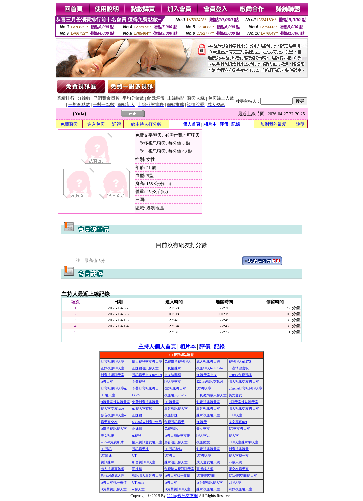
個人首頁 (191, 124)
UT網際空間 (205, 475)
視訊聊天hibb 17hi (209, 368)
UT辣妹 (106, 455)
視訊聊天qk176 (240, 361)
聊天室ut (202, 435)
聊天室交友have (112, 408)
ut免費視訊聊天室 (209, 482)
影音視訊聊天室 (112, 361)
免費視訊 (138, 381)
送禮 (116, 124)
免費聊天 (69, 124)
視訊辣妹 (171, 415)
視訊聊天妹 (140, 449)
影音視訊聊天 (239, 449)
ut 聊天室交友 (206, 375)
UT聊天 (169, 455)
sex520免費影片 (112, 442)
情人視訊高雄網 (112, 469)
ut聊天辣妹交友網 (177, 435)
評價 (224, 124)
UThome (138, 482)
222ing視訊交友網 (209, 381)
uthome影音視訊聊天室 (245, 388)
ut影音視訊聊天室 (114, 428)
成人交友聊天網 (208, 462)
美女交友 (235, 395)
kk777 (136, 395)
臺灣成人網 (204, 469)
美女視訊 (107, 435)
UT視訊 (106, 449)
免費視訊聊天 (174, 422)
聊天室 (234, 435)
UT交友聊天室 (239, 428)
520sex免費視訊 (240, 375)
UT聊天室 (203, 388)
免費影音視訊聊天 (177, 361)
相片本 (210, 124)
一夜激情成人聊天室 (211, 395)
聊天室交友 (172, 381)
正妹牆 (137, 415)
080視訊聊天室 (175, 388)
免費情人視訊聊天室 (179, 469)
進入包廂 (96, 124)
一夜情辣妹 (172, 368)
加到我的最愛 (273, 124)
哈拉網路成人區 (112, 475)
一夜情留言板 (239, 368)
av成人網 (235, 462)
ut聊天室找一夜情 (177, 475)
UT (134, 455)
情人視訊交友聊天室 (147, 361)
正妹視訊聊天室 (112, 368)
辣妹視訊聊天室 (208, 415)
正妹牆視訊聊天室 (145, 368)
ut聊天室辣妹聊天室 (115, 402)
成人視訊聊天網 (208, 361)
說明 (300, 124)
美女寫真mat (238, 422)
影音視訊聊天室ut (114, 388)
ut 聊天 (201, 422)
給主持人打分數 (146, 124)
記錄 (235, 124)
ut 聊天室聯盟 (142, 408)
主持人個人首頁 (157, 346)
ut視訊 (136, 435)
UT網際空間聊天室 (243, 475)
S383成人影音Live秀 (147, 422)
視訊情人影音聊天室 (147, 475)
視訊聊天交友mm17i (147, 375)
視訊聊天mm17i (175, 395)
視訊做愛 (203, 442)
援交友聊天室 (239, 469)
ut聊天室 (107, 381)
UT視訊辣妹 (173, 449)
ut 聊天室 (235, 415)
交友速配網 (172, 375)
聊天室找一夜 (239, 455)
